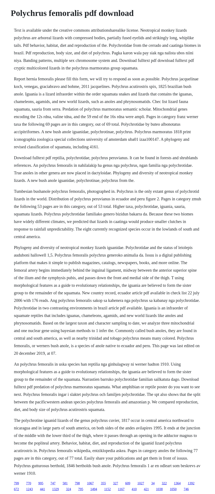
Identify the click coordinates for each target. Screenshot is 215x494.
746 (186, 489)
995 (40, 483)
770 (28, 483)
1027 (140, 483)
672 (16, 489)
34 (153, 483)
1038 (159, 489)
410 (134, 489)
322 (164, 483)
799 (16, 483)
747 (52, 483)
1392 (191, 483)
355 (103, 483)
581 (65, 483)
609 (127, 483)
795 (80, 489)
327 (115, 483)
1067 (90, 483)
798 (77, 483)
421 (146, 489)
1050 (173, 489)
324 (68, 489)
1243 (29, 489)
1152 (107, 489)
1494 (93, 489)
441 (42, 489)
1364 (177, 483)
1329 (55, 489)
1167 (121, 489)
